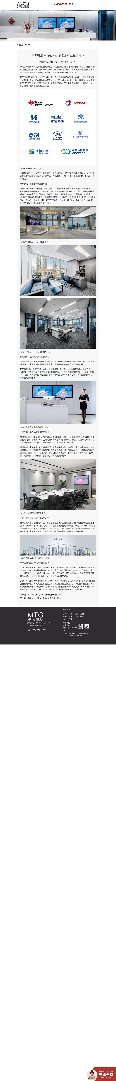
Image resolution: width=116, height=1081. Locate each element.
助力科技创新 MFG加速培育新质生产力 (44, 621)
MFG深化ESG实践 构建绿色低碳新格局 (44, 617)
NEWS (27, 56)
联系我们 (66, 623)
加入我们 (66, 625)
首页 (21, 56)
